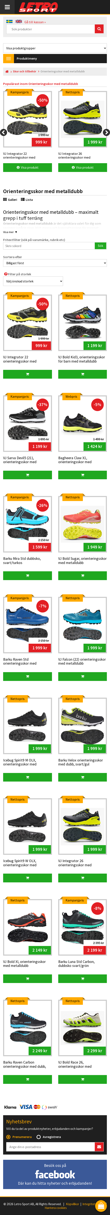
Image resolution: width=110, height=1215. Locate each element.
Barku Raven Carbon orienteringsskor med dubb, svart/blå (24, 1064)
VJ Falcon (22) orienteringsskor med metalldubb (82, 661)
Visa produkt (28, 167)
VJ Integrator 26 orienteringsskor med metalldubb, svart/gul (75, 863)
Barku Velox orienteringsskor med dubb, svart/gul (80, 762)
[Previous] (3, 132)
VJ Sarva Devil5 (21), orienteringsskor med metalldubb (20, 460)
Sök (100, 246)
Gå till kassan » (35, 22)
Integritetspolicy (93, 1204)
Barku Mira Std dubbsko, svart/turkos (22, 561)
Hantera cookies (56, 1208)
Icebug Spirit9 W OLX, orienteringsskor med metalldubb (20, 863)
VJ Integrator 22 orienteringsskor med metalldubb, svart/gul (20, 359)
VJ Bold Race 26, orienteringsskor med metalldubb (75, 1064)
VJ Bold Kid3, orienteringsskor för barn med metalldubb (81, 359)
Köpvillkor (72, 1204)
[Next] (106, 132)
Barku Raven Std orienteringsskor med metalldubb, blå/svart (20, 661)
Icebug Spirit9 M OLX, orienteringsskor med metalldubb (20, 762)
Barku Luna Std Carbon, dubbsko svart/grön (76, 964)
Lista (27, 200)
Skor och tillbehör (24, 71)
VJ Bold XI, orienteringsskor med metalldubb (24, 964)
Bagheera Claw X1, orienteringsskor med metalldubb (75, 460)
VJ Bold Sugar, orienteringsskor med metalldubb (82, 561)
